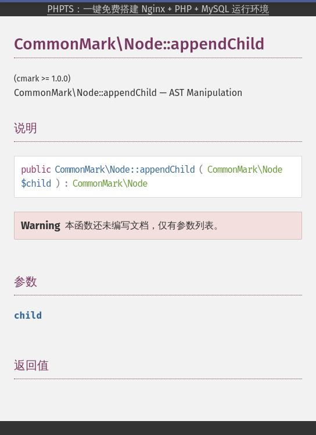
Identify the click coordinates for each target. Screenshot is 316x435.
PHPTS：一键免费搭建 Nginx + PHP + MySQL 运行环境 (158, 9)
